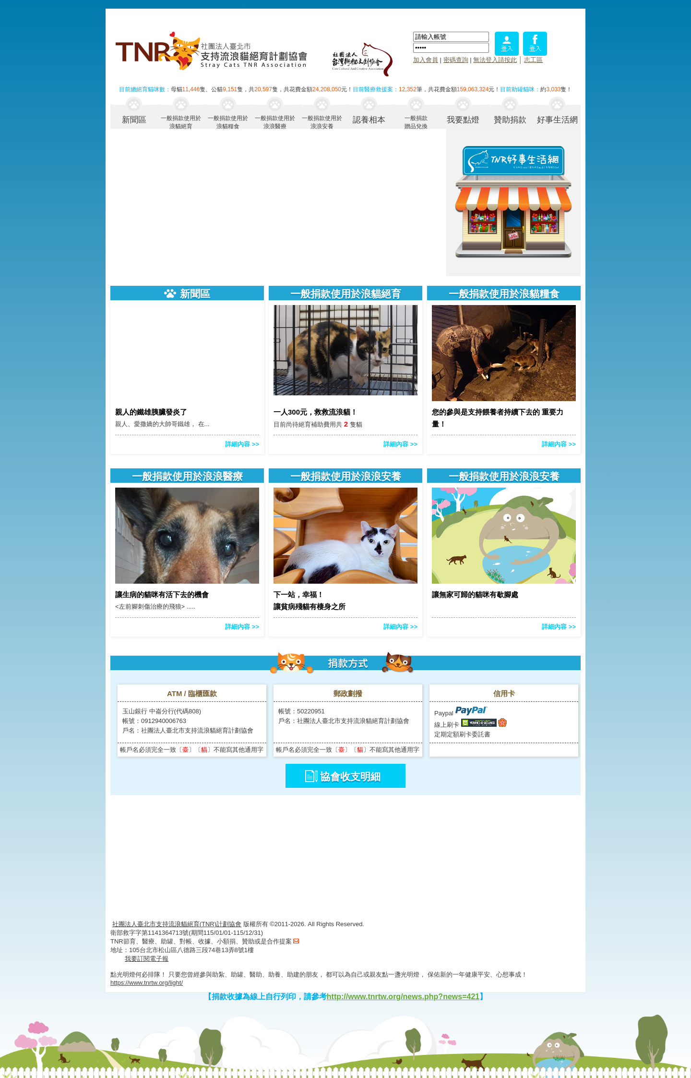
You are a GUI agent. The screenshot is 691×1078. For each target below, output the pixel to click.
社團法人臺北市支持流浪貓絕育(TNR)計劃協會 (176, 924)
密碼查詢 (455, 59)
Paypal (461, 713)
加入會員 (425, 59)
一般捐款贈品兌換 (416, 122)
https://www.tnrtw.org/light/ (146, 982)
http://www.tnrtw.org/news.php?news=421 (403, 996)
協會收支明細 (350, 776)
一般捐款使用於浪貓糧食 (228, 122)
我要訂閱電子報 (146, 958)
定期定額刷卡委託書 (462, 734)
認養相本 (369, 119)
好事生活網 (557, 119)
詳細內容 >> (242, 444)
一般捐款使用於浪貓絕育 (181, 122)
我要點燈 (463, 119)
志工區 (533, 59)
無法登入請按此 (495, 59)
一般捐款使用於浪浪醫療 (275, 122)
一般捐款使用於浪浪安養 (322, 122)
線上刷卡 (446, 724)
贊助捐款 (510, 119)
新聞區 (134, 119)
